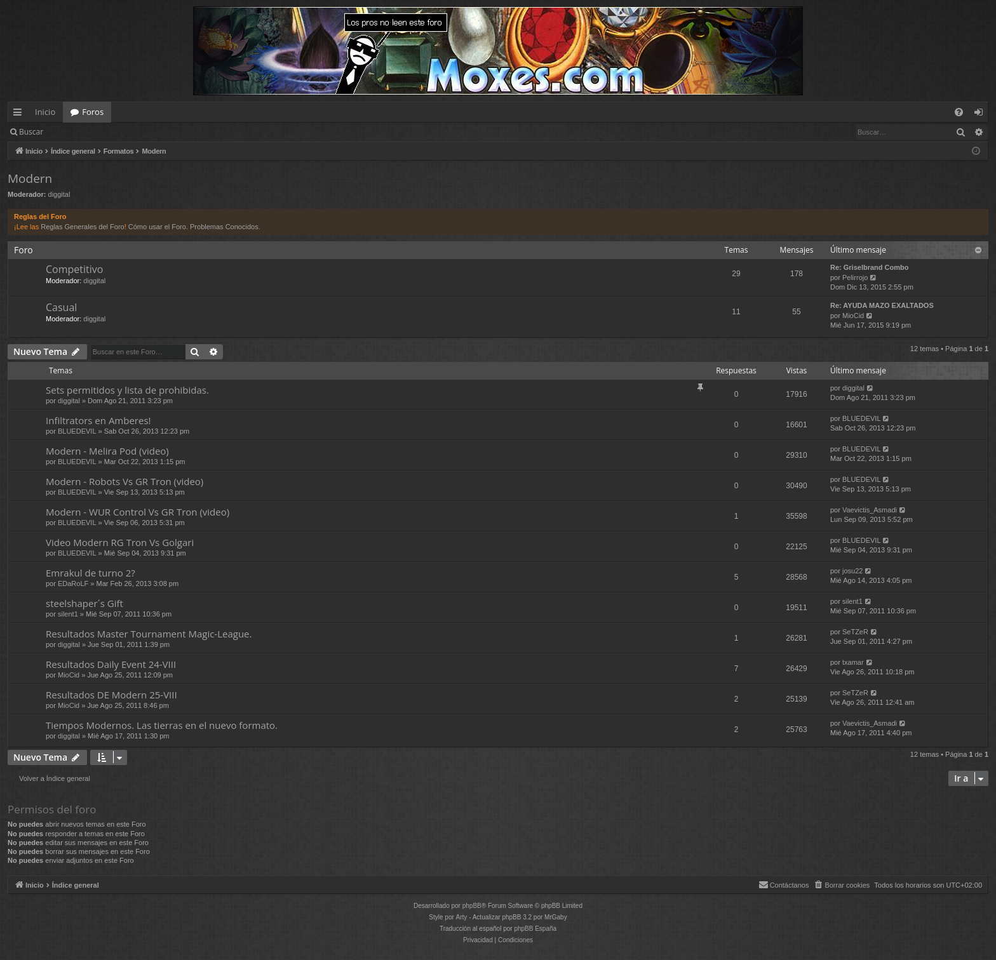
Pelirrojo (855, 277)
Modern (30, 178)
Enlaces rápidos (20, 114)
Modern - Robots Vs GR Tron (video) (124, 481)
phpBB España (535, 928)
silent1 (68, 614)
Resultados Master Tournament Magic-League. (149, 633)
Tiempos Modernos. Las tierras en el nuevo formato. (162, 725)
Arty (462, 917)
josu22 (852, 571)
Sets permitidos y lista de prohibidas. (127, 389)
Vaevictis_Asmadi (869, 510)
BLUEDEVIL (77, 431)
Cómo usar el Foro (157, 226)
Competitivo (74, 269)
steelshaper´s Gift (84, 603)
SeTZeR (855, 632)
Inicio (45, 111)
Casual (61, 307)
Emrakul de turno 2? (90, 572)
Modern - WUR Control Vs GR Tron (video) (137, 511)
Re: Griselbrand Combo (869, 267)
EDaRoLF (73, 583)
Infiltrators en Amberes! (98, 420)
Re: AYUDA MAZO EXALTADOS (882, 305)
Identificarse (83, 131)
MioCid (853, 315)
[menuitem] (959, 112)
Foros (93, 111)
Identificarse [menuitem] (981, 114)
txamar (853, 662)
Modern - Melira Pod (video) (107, 450)
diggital (59, 194)
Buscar (31, 131)
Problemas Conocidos (224, 226)
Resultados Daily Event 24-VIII (111, 664)
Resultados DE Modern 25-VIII (111, 694)
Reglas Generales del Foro (82, 226)
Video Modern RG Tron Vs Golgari (120, 542)
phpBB (471, 905)
